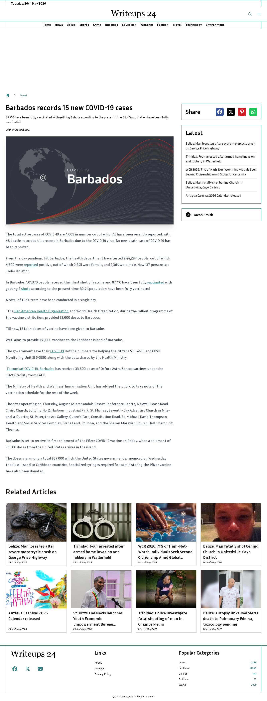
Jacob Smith (203, 214)
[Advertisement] (133, 59)
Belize (71, 25)
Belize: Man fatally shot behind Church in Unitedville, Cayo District (214, 184)
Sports (84, 25)
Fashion (162, 25)
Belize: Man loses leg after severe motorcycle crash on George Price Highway (220, 145)
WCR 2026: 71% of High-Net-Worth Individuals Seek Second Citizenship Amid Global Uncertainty (221, 171)
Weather (146, 25)
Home (47, 25)
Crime (97, 25)
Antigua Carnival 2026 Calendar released (213, 195)
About (98, 662)
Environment (215, 25)
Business (111, 25)
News (59, 25)
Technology (194, 25)
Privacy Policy (103, 674)
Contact (99, 668)
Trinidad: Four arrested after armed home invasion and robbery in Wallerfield (220, 158)
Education (129, 25)
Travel (177, 25)
